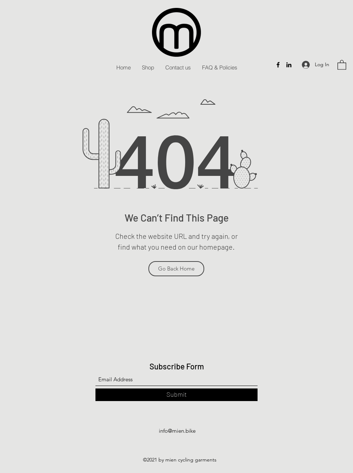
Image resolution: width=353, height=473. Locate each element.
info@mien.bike (177, 430)
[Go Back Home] (176, 268)
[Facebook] (278, 64)
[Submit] (176, 394)
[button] (342, 64)
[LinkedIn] (288, 64)
